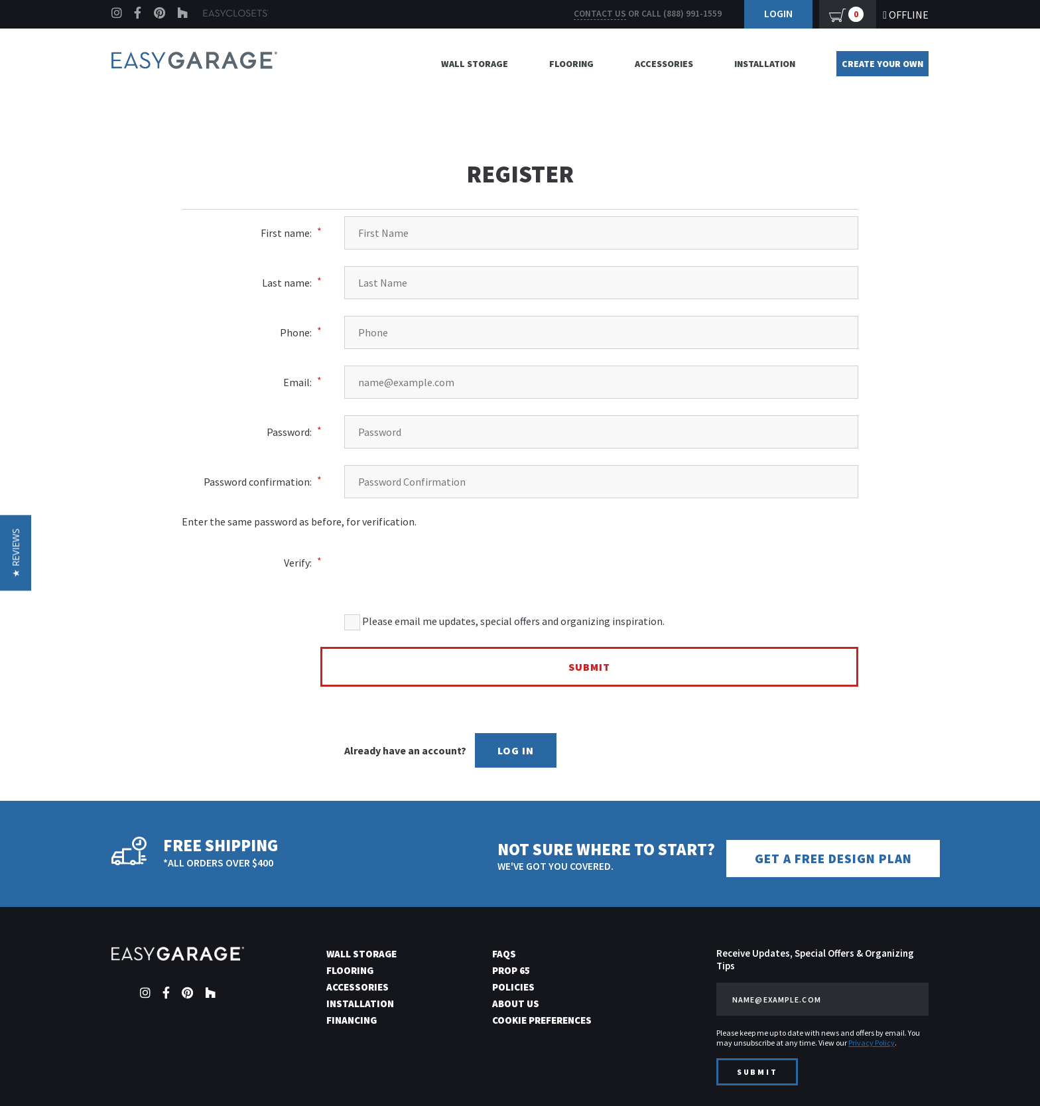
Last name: (287, 282)
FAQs (504, 953)
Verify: (298, 562)
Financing (351, 1019)
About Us (515, 1003)
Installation (764, 64)
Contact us (600, 13)
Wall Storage (474, 64)
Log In (515, 750)
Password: (289, 432)
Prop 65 (511, 969)
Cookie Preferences (542, 1019)
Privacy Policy (871, 1042)
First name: (286, 233)
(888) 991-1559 (692, 13)
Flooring (571, 64)
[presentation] (607, 554)
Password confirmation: (258, 481)
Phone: (296, 332)
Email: (297, 382)
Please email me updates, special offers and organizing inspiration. (504, 622)
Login (778, 13)
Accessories (664, 64)
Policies (513, 986)
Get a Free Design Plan (836, 858)
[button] (15, 553)
